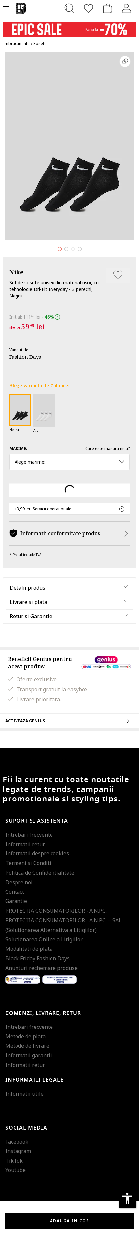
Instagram (18, 1151)
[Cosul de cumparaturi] (107, 8)
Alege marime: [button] (69, 462)
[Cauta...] (69, 8)
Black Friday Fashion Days (37, 958)
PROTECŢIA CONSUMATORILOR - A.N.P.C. (56, 910)
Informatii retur (25, 844)
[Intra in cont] (127, 8)
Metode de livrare (27, 1045)
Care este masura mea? (107, 448)
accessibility (127, 1198)
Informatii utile (24, 1093)
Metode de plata (25, 1036)
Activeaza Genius (69, 720)
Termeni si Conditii (29, 863)
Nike (16, 272)
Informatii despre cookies (37, 853)
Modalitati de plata (28, 948)
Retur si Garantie (31, 616)
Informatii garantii (28, 1055)
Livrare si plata (28, 602)
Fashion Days (25, 356)
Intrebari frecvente (29, 834)
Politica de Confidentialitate (39, 872)
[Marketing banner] (69, 26)
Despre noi (19, 882)
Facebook (16, 1141)
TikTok (14, 1160)
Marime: (18, 448)
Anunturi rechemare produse (41, 968)
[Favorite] (88, 8)
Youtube (15, 1170)
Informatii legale (34, 1080)
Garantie (16, 901)
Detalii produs (27, 587)
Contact (14, 891)
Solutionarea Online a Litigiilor (44, 939)
